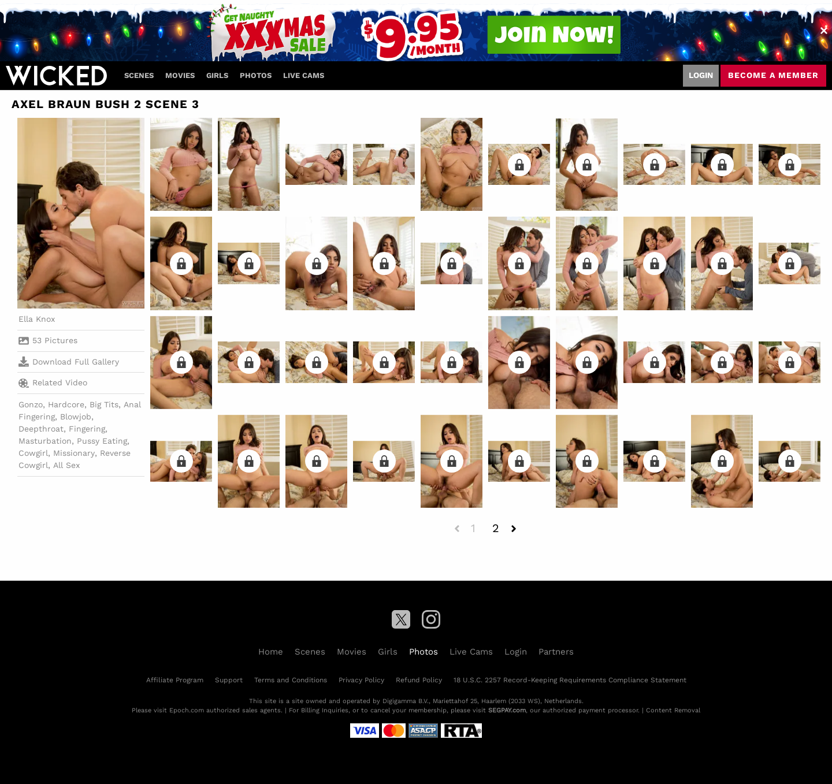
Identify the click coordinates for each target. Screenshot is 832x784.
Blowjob (75, 416)
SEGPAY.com (507, 710)
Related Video (52, 383)
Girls (217, 75)
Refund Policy (419, 680)
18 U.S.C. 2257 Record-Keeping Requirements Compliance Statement (570, 680)
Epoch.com (186, 710)
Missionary (74, 453)
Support (229, 680)
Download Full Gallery (68, 361)
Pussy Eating (102, 440)
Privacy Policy (361, 680)
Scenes (139, 75)
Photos (256, 75)
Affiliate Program (174, 680)
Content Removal (673, 710)
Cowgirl (33, 453)
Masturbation (45, 440)
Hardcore (66, 404)
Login (701, 75)
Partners (556, 651)
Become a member (773, 75)
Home (270, 651)
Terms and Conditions (290, 680)
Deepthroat (41, 428)
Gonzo (30, 404)
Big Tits (104, 404)
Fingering (87, 428)
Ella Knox (36, 319)
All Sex (66, 465)
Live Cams (303, 75)
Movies (180, 75)
